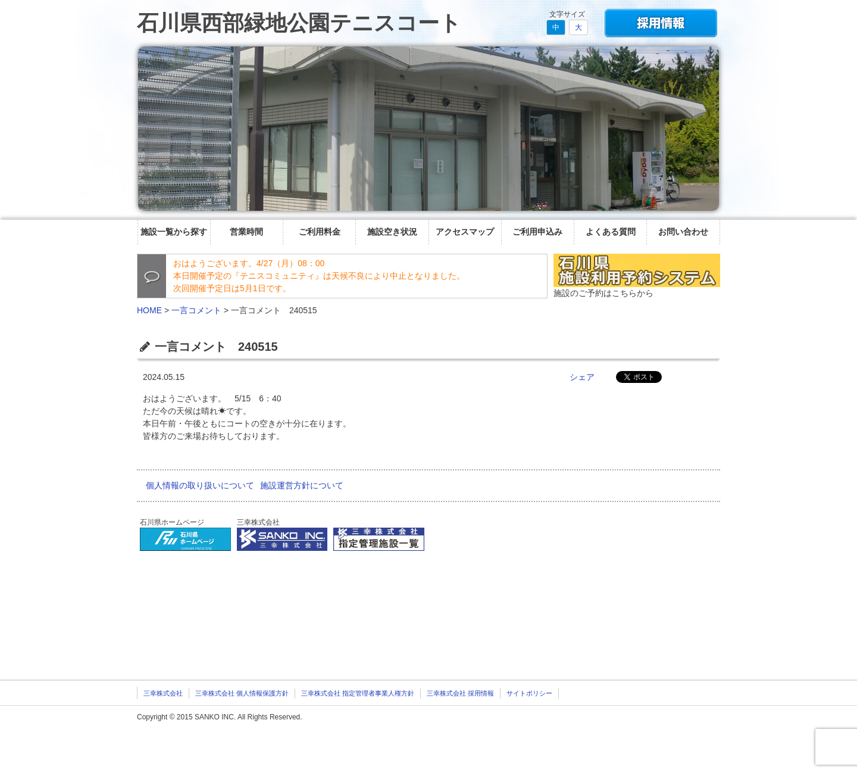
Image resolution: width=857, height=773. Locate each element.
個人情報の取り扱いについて (200, 485)
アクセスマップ (465, 231)
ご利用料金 (319, 231)
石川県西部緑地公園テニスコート (299, 23)
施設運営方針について (301, 485)
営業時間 (246, 231)
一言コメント (196, 310)
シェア (582, 377)
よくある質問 (611, 231)
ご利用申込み (537, 231)
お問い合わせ (683, 231)
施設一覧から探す (173, 231)
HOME (149, 310)
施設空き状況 (392, 231)
